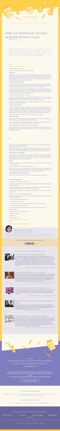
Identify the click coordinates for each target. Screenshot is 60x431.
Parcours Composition (16, 404)
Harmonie (11, 395)
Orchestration (30, 397)
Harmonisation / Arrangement (27, 395)
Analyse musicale (38, 397)
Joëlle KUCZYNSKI (23, 230)
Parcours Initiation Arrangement (41, 404)
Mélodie (17, 395)
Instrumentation (22, 397)
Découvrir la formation (30, 382)
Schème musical (45, 395)
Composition (53, 395)
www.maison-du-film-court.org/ (17, 66)
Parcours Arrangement (27, 404)
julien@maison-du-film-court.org (20, 219)
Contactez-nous (41, 424)
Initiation (6, 395)
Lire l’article (39, 55)
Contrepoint (38, 395)
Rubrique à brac (16, 39)
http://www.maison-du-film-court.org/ (19, 223)
